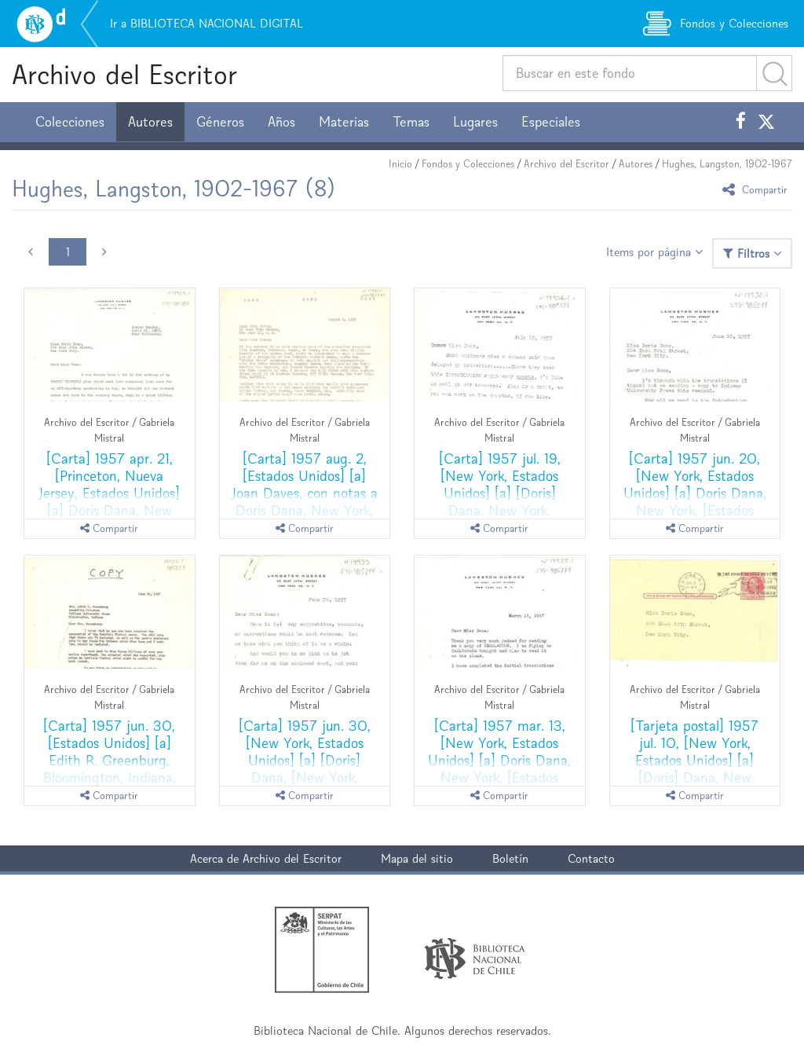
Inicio (400, 163)
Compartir (757, 189)
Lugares (475, 121)
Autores (150, 121)
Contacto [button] (591, 858)
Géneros (220, 121)
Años (281, 121)
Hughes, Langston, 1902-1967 (727, 163)
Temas (411, 121)
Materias (344, 121)
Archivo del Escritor (124, 74)
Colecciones (69, 121)
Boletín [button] (510, 858)
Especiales (550, 121)
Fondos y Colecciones (468, 163)
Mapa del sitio (417, 858)
